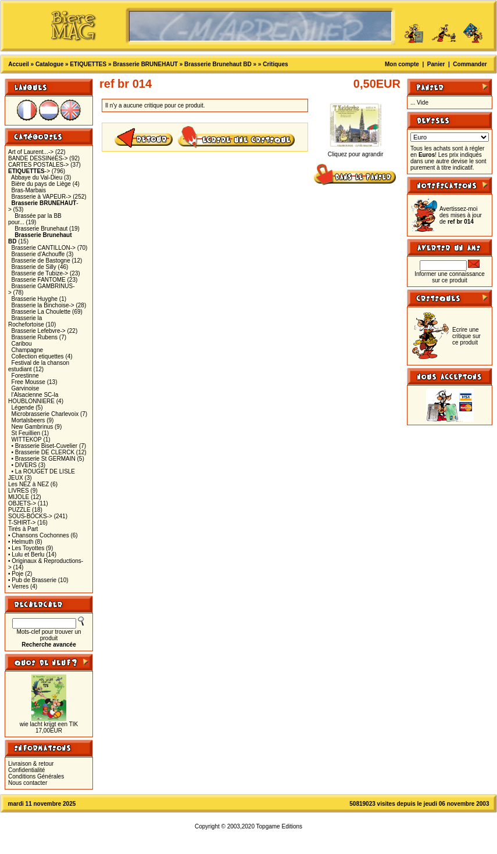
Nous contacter (27, 783)
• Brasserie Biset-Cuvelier (45, 446)
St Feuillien (26, 433)
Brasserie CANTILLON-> (44, 248)
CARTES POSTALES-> (38, 165)
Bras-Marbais (29, 190)
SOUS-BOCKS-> (30, 516)
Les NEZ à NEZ (28, 484)
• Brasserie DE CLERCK (43, 452)
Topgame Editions (279, 826)
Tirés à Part (23, 529)
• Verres (18, 586)
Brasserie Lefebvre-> (39, 331)
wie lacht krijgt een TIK (49, 724)
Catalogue (49, 64)
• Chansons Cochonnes (38, 535)
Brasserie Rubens (35, 337)
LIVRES (18, 490)
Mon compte (402, 64)
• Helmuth (21, 542)
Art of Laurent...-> (30, 152)
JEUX (15, 478)
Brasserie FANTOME (39, 280)
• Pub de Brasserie (32, 580)
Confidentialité (26, 770)
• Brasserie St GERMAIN (44, 458)
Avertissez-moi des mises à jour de (460, 215)
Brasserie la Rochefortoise (26, 321)
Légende (23, 407)
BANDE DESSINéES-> (38, 158)
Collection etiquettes (38, 356)
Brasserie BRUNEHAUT (145, 64)
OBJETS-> (22, 503)
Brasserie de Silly (34, 267)
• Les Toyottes (26, 548)
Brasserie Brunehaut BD (218, 64)
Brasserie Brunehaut (41, 228)
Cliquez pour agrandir (356, 151)
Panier (436, 64)
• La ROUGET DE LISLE (43, 471)
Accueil (18, 64)
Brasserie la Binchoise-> (43, 305)
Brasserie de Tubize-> (40, 273)
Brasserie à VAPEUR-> (41, 196)
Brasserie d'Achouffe (38, 254)
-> (29, 171)
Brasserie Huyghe (35, 299)
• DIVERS (24, 465)
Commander (470, 64)
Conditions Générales (36, 776)
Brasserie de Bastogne (41, 260)
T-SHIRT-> (21, 522)
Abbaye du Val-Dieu (36, 177)
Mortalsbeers (28, 420)
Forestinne (25, 375)
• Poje (15, 573)
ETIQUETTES (88, 64)
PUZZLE (19, 510)
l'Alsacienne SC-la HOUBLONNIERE (33, 398)
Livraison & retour (30, 763)
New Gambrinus (32, 427)
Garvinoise (26, 388)
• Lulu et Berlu (26, 554)
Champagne (27, 350)
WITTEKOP (27, 439)
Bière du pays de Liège (41, 184)
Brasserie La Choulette (41, 311)
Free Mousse (28, 382)
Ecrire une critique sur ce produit (466, 336)
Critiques (275, 64)
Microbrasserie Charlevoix (45, 414)
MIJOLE (18, 497)
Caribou (22, 343)
